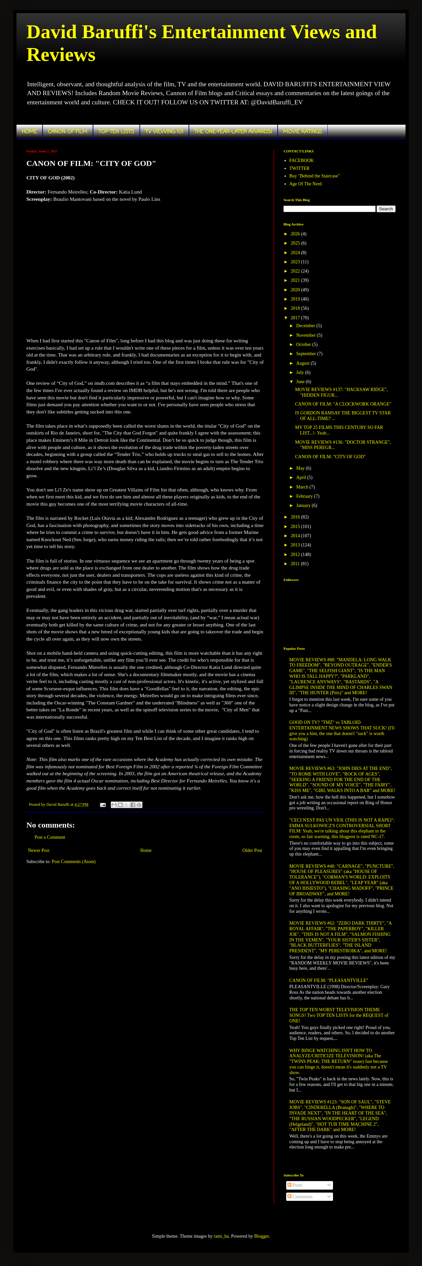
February (305, 496)
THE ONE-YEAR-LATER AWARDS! (233, 132)
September (306, 353)
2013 (296, 544)
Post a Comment (50, 837)
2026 (296, 233)
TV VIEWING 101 (164, 132)
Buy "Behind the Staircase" (314, 175)
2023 (296, 261)
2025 (296, 243)
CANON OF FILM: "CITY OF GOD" (330, 456)
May (301, 468)
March (302, 487)
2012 (296, 554)
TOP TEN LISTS (116, 132)
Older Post (252, 850)
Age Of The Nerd (305, 183)
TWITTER (299, 168)
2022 (296, 271)
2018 (296, 308)
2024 (296, 252)
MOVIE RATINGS (302, 132)
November (306, 335)
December (306, 325)
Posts (294, 1185)
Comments (300, 1196)
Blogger (261, 1236)
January (304, 505)
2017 (296, 317)
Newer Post (38, 850)
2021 (296, 280)
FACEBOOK (301, 160)
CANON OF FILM (67, 132)
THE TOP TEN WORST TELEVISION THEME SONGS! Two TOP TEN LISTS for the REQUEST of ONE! (339, 1015)
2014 (296, 535)
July (300, 372)
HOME (29, 132)
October (304, 344)
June (301, 381)
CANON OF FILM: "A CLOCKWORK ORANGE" (343, 404)
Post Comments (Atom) (74, 861)
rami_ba (221, 1236)
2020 (296, 289)
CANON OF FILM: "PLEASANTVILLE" (328, 980)
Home (146, 850)
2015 (296, 526)
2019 (296, 299)
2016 (296, 516)
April (301, 477)
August (303, 363)
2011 (296, 563)
